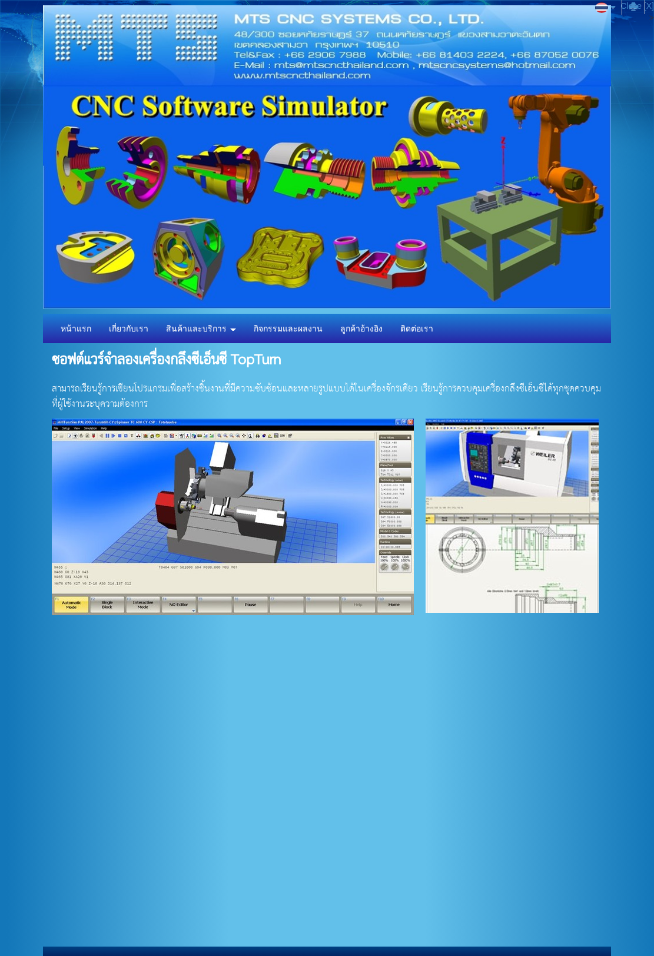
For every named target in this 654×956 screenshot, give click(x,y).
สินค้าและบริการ (201, 328)
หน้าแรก (76, 328)
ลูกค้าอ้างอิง (361, 328)
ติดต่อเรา (416, 328)
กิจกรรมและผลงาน (288, 328)
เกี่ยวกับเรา (128, 328)
